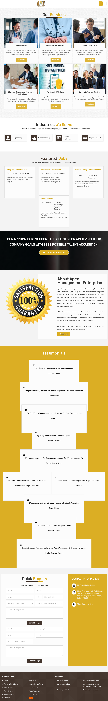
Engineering (17, 138)
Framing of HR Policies (55, 92)
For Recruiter (43, 586)
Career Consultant (90, 45)
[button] (85, 604)
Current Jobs (34, 688)
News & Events (9, 694)
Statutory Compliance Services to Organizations (21, 93)
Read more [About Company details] (64, 334)
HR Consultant (21, 45)
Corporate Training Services (89, 92)
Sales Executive (47, 199)
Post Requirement (35, 691)
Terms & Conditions (11, 684)
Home (6, 681)
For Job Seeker (27, 586)
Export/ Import (95, 138)
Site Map (7, 698)
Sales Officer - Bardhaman (51, 170)
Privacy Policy (9, 688)
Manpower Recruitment (55, 45)
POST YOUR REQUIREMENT (54, 252)
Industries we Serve (36, 684)
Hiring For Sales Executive (17, 170)
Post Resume (8, 691)
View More (21, 60)
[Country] (19, 597)
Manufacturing (44, 138)
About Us (32, 681)
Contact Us (33, 694)
